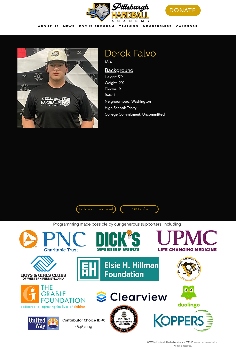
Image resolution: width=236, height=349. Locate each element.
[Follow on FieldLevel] (96, 209)
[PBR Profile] (139, 209)
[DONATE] (183, 10)
